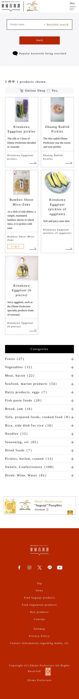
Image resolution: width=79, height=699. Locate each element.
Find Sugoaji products (39, 597)
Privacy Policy (39, 636)
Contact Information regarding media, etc (39, 643)
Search (39, 40)
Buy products (39, 612)
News (39, 590)
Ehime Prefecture (39, 680)
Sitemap (39, 628)
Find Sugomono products (39, 604)
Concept (39, 619)
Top (39, 583)
